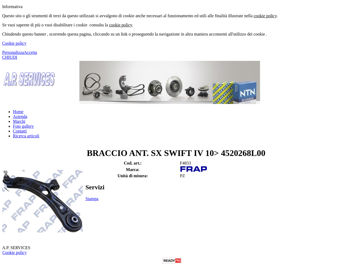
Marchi (19, 121)
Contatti (20, 131)
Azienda (20, 116)
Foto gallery (23, 126)
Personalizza (13, 52)
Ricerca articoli (26, 136)
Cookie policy (14, 43)
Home (18, 111)
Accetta (30, 52)
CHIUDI (9, 57)
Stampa (91, 198)
